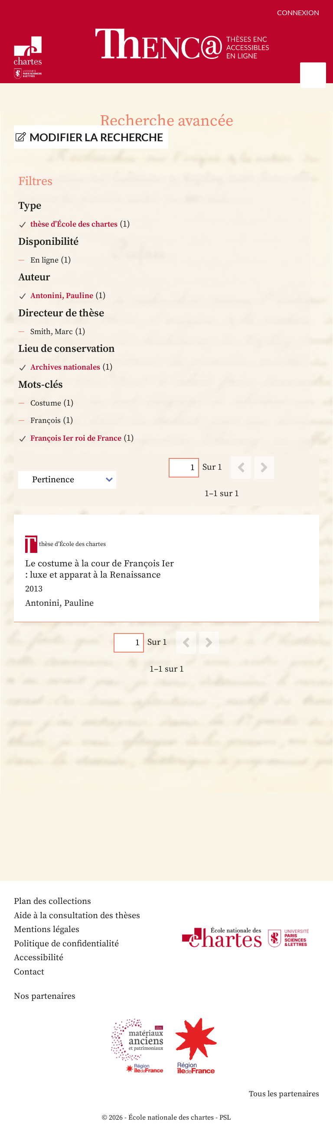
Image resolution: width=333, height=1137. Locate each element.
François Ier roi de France (75, 438)
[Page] (184, 468)
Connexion (298, 12)
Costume (45, 403)
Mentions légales (46, 929)
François (45, 421)
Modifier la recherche (96, 136)
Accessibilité (38, 957)
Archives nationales (65, 367)
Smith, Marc (51, 332)
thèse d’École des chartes (74, 224)
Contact (29, 972)
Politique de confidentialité (66, 944)
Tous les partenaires (284, 1094)
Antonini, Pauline (61, 296)
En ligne (44, 260)
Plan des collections (52, 901)
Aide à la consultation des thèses (77, 915)
